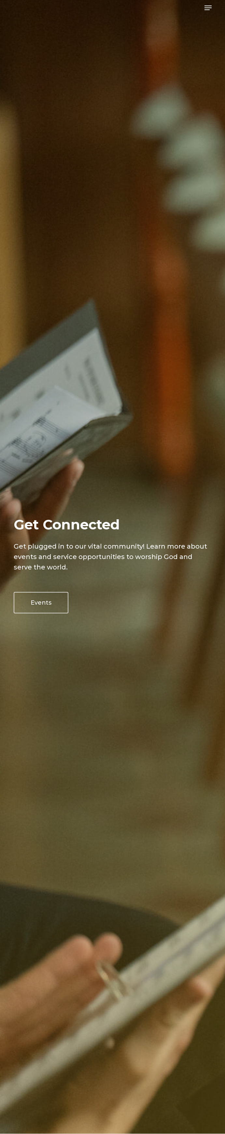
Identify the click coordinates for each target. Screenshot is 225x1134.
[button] (208, 8)
